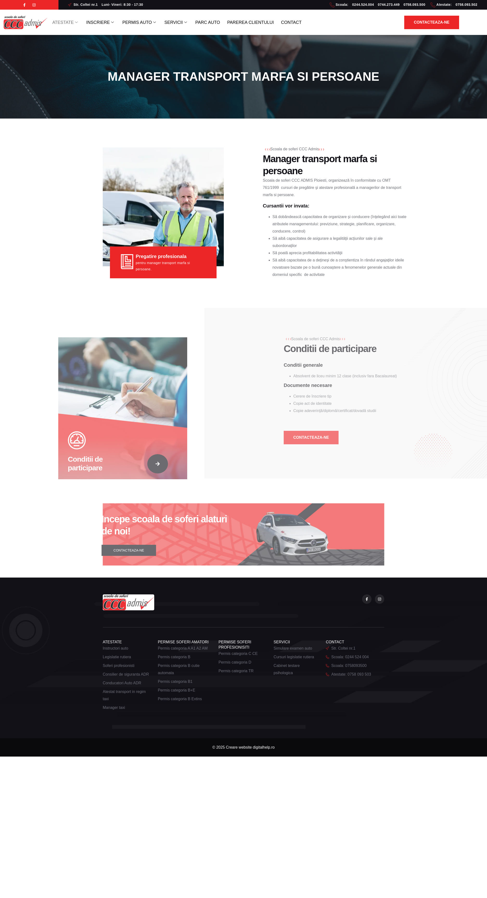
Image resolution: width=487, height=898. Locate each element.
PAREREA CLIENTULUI (250, 22)
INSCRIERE (100, 22)
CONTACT (291, 22)
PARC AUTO (207, 22)
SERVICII (176, 22)
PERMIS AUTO (139, 22)
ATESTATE (65, 22)
